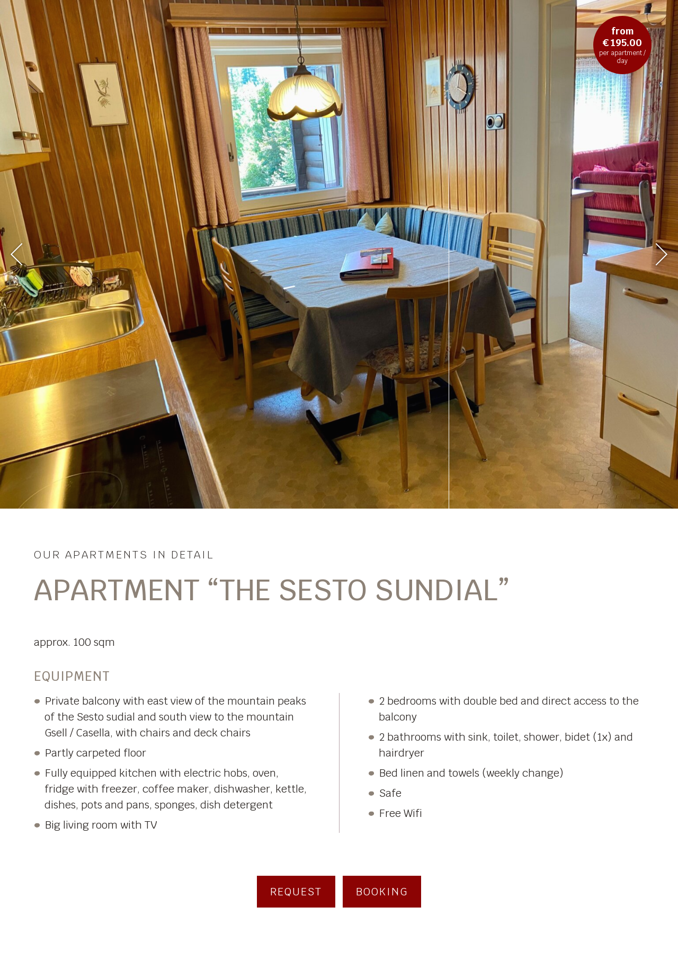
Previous (22, 254)
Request (296, 892)
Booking (382, 892)
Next (655, 254)
